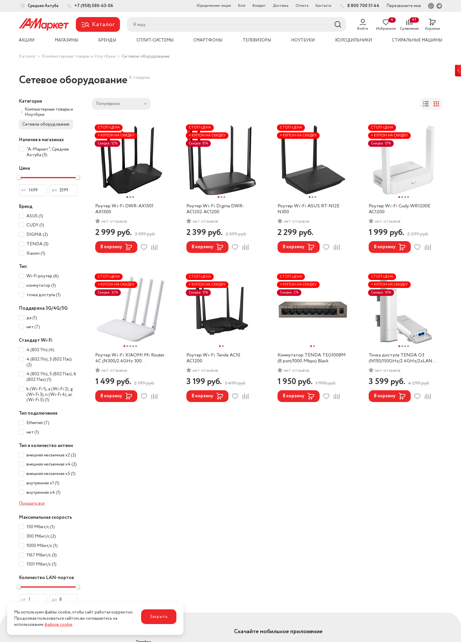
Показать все (32, 503)
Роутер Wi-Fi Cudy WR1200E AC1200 (399, 209)
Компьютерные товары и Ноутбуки (79, 56)
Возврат (259, 5)
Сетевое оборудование (45, 124)
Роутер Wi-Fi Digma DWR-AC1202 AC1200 (215, 209)
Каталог (27, 56)
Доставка (280, 5)
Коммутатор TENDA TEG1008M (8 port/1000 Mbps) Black (312, 358)
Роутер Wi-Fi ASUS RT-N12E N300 (309, 209)
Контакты (323, 5)
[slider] (19, 178)
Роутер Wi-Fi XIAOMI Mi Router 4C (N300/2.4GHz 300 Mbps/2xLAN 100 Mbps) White (129, 358)
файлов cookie (58, 625)
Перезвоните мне (403, 6)
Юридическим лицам (214, 5)
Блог (241, 5)
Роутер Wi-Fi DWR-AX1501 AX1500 (124, 209)
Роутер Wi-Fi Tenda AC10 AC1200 (213, 358)
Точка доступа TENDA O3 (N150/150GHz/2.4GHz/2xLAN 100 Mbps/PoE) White (400, 358)
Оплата (301, 5)
